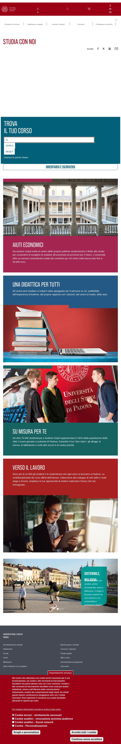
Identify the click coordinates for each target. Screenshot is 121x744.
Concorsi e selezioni (68, 649)
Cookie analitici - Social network (34, 722)
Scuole (6, 653)
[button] (11, 586)
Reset (9, 152)
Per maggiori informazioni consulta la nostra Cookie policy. (36, 709)
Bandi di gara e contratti (69, 645)
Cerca (9, 146)
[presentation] (60, 86)
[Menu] (89, 9)
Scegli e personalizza (26, 732)
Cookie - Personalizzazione (31, 725)
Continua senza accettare (87, 739)
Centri (5, 658)
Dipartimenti (7, 649)
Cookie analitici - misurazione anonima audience (44, 718)
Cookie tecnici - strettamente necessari (38, 715)
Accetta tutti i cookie (84, 732)
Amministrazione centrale (13, 645)
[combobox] (49, 140)
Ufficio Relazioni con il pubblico (15, 666)
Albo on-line (65, 658)
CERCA (9, 146)
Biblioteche (7, 662)
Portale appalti (66, 653)
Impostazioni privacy (60, 672)
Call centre (64, 666)
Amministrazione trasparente (71, 662)
